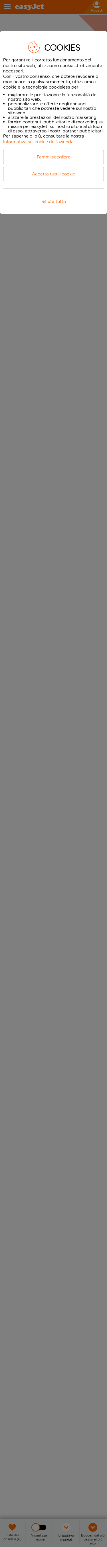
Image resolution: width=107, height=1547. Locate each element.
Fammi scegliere (53, 157)
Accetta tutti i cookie (53, 174)
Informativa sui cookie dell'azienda (38, 141)
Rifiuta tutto (53, 201)
